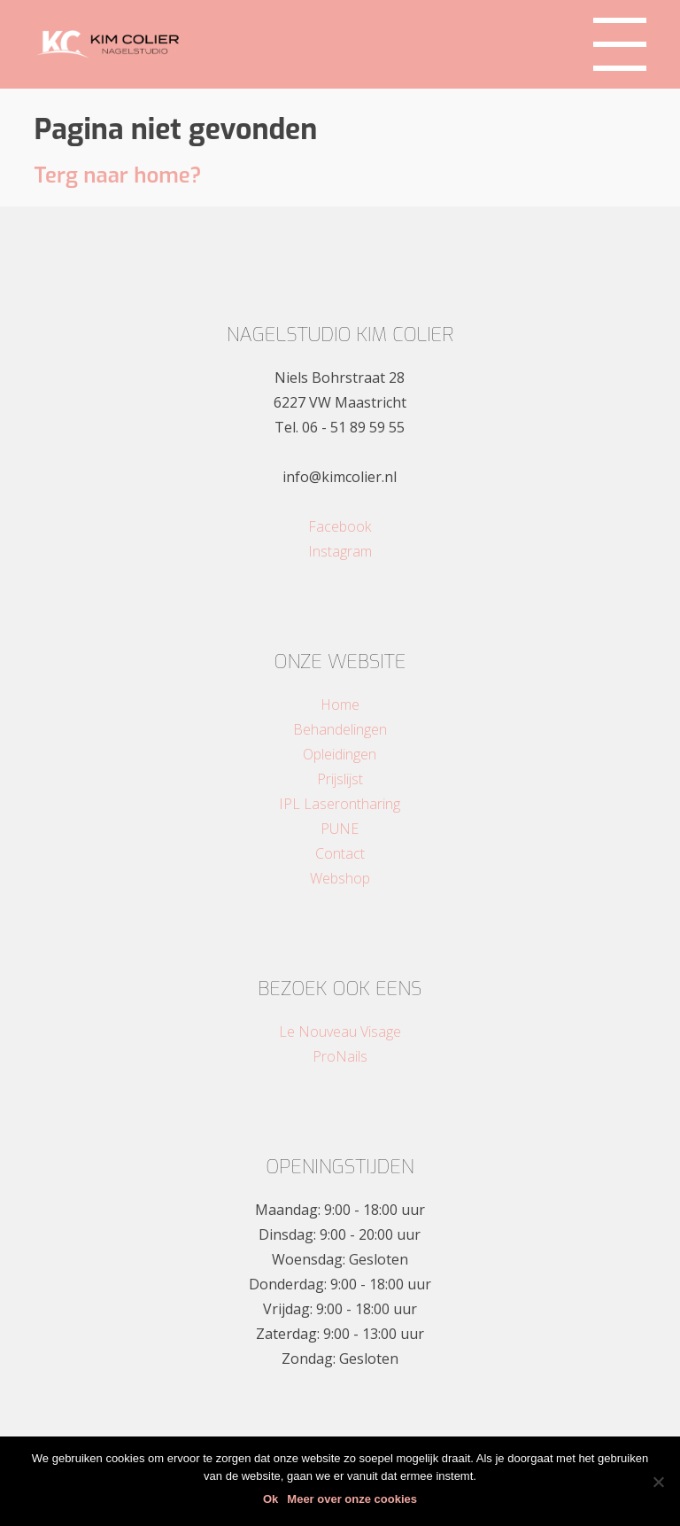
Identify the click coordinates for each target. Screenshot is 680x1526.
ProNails (340, 1056)
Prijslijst (340, 779)
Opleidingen (339, 754)
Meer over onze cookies (352, 1499)
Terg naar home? (117, 175)
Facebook (339, 526)
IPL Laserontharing (339, 804)
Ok (270, 1499)
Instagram (340, 551)
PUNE (340, 828)
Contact (340, 853)
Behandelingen (340, 729)
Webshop (340, 878)
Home (340, 704)
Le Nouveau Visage (340, 1031)
